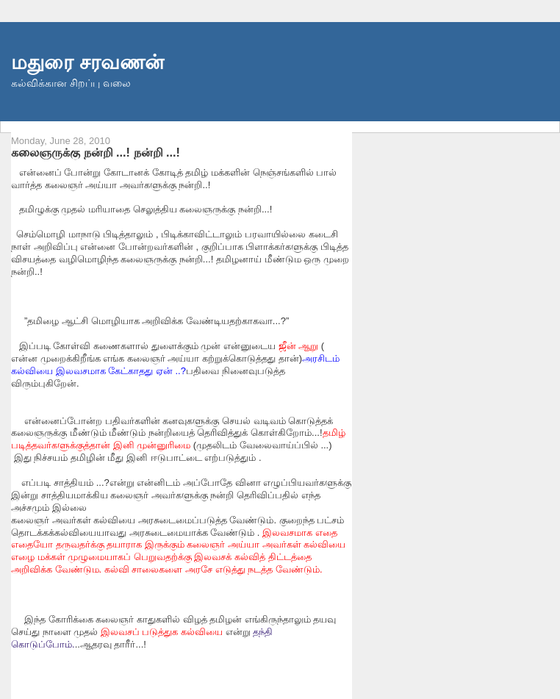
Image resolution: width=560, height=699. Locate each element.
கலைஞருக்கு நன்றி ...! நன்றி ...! (95, 152)
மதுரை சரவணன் (87, 62)
